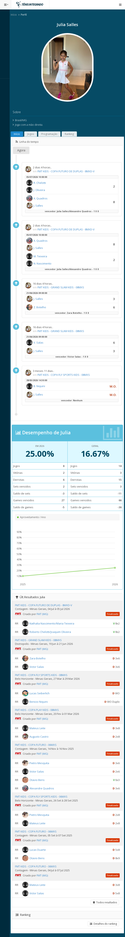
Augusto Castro (40, 736)
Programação (51, 134)
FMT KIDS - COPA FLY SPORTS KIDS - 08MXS (65, 375)
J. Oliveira (41, 190)
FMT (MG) (44, 614)
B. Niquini (41, 386)
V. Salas (40, 342)
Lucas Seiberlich (41, 693)
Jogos (32, 134)
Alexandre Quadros (43, 788)
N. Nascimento (44, 263)
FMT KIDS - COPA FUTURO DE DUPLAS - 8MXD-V (67, 171)
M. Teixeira (42, 256)
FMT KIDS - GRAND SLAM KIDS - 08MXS (62, 287)
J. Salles (40, 205)
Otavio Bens (38, 780)
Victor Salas (38, 667)
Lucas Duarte (39, 850)
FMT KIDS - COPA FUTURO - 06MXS (37, 745)
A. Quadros (42, 198)
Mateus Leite (39, 728)
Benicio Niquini (40, 702)
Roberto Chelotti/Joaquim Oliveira (52, 631)
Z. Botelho (41, 307)
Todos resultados (105, 902)
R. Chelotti (41, 183)
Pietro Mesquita (41, 763)
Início (16, 14)
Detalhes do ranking (103, 924)
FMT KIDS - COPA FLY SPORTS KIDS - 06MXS (43, 796)
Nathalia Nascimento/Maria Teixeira (53, 623)
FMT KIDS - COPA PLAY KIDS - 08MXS (39, 710)
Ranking (71, 134)
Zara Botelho (39, 658)
